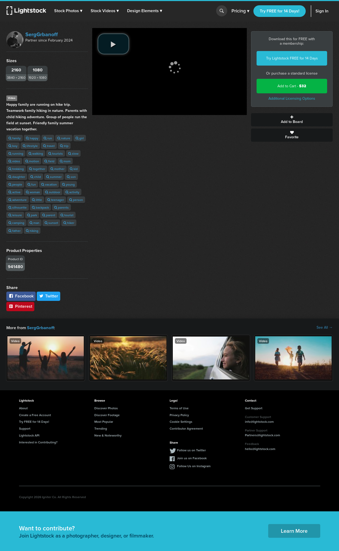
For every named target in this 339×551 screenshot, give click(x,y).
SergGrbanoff (41, 34)
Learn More (294, 530)
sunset (51, 223)
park (32, 215)
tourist (67, 215)
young (68, 184)
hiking (32, 230)
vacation (49, 184)
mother (57, 169)
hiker (68, 223)
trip (64, 146)
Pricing (240, 11)
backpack (40, 207)
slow (73, 153)
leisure (15, 215)
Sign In (321, 11)
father (14, 230)
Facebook (21, 296)
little (37, 200)
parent (48, 215)
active (14, 192)
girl (80, 138)
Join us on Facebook (192, 458)
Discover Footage (107, 414)
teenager (55, 200)
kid (74, 169)
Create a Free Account (35, 414)
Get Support (253, 408)
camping (16, 223)
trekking (16, 169)
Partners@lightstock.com (262, 435)
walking (36, 153)
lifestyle (30, 146)
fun (31, 184)
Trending (100, 428)
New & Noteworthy (108, 435)
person (76, 200)
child (35, 177)
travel (49, 146)
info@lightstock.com (259, 421)
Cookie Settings (181, 421)
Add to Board (291, 119)
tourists (55, 153)
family (14, 138)
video (14, 161)
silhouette (17, 207)
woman (33, 192)
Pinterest (20, 306)
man (34, 223)
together (37, 169)
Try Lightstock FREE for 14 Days (292, 58)
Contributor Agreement (186, 428)
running (15, 153)
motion (32, 161)
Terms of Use (179, 408)
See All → (325, 327)
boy (12, 146)
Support (24, 428)
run (48, 138)
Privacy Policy (179, 414)
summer (54, 177)
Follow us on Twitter (191, 450)
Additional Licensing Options (291, 98)
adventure (17, 200)
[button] (68, 11)
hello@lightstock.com (260, 448)
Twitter (48, 296)
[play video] (113, 43)
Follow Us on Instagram (194, 465)
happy (32, 138)
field (49, 161)
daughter (16, 177)
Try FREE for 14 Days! (279, 11)
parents (61, 207)
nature (63, 138)
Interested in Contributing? (38, 442)
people (15, 184)
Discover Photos (106, 408)
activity (72, 192)
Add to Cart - (291, 86)
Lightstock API (29, 435)
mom (65, 161)
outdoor (52, 192)
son (71, 177)
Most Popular (103, 421)
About (23, 408)
